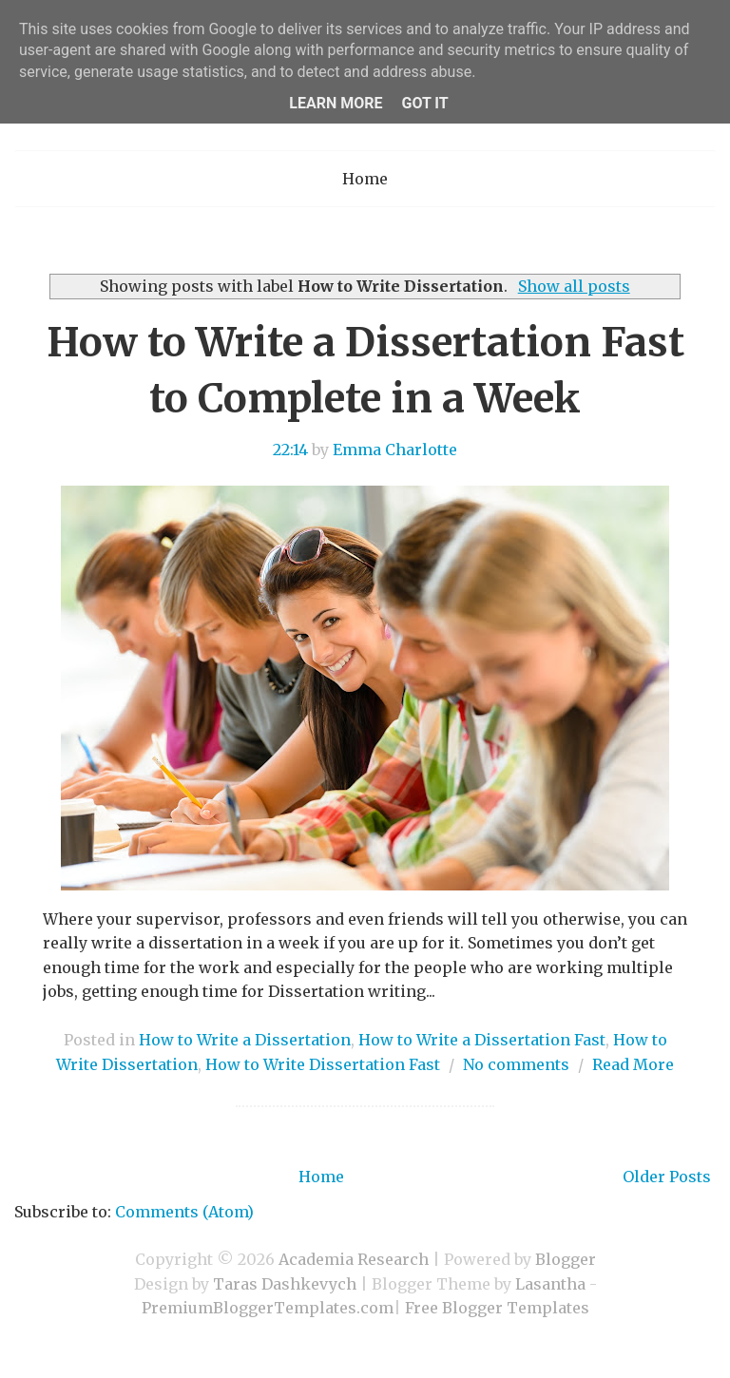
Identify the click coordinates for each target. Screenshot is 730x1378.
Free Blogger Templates (497, 1307)
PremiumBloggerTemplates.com (268, 1307)
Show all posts (574, 286)
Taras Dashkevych (284, 1283)
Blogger (565, 1259)
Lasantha (550, 1283)
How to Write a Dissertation (245, 1039)
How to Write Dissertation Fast (322, 1064)
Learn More (335, 103)
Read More (633, 1064)
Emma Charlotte (395, 449)
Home (365, 178)
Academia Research (354, 1259)
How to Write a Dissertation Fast (481, 1039)
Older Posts (667, 1176)
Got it (424, 103)
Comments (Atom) (184, 1211)
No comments (516, 1064)
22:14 (290, 449)
